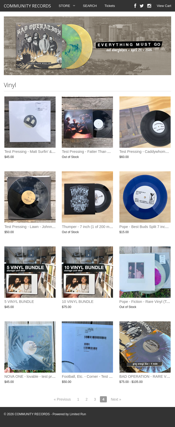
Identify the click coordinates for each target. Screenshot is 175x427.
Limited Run (78, 414)
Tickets (110, 6)
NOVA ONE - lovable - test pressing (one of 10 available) (50, 376)
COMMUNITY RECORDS (27, 6)
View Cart (164, 6)
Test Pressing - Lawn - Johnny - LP (32, 227)
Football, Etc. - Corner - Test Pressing (92, 376)
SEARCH (90, 6)
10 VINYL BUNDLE (77, 302)
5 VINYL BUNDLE (19, 302)
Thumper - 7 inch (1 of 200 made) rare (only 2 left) (102, 227)
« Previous (62, 399)
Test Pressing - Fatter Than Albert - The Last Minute (104, 152)
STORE (64, 6)
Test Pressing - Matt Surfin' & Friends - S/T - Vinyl (44, 152)
